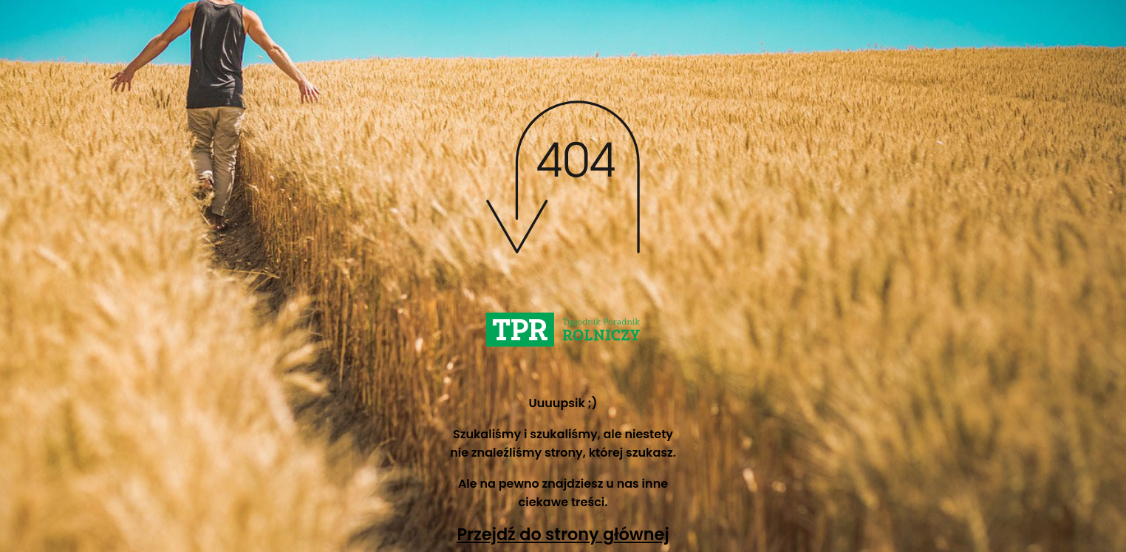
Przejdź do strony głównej (563, 534)
